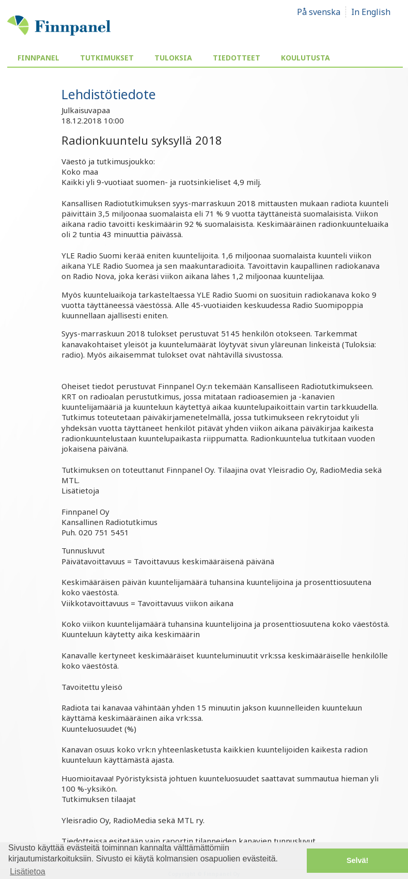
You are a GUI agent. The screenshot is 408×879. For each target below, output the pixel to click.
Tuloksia (173, 58)
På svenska (318, 12)
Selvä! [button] (357, 860)
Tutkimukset (107, 58)
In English (370, 12)
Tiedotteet (236, 58)
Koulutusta (305, 58)
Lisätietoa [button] (27, 871)
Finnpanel (38, 58)
